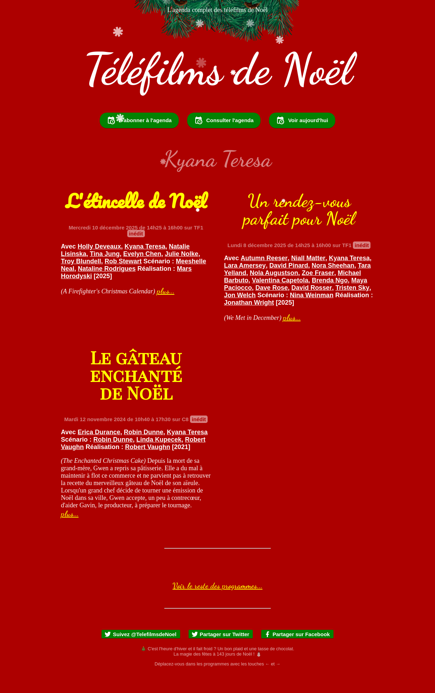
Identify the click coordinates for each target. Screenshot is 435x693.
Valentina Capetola (280, 299)
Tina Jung (105, 272)
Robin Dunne (143, 451)
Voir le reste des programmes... (217, 604)
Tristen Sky (352, 306)
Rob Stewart (123, 280)
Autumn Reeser (264, 277)
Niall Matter (308, 277)
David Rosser (312, 306)
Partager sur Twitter (220, 653)
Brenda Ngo (330, 299)
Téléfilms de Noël (217, 69)
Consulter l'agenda (223, 139)
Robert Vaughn (147, 466)
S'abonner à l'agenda (139, 139)
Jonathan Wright (249, 321)
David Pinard (288, 284)
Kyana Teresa (144, 265)
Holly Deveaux (99, 265)
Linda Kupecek (159, 458)
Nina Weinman (311, 314)
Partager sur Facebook (297, 653)
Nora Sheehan (333, 284)
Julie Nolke (181, 272)
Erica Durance (99, 451)
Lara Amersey (244, 284)
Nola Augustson (274, 291)
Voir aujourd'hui (302, 139)
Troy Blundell (81, 280)
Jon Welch (240, 314)
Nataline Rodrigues (107, 287)
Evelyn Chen (142, 272)
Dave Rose (272, 306)
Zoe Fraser (318, 291)
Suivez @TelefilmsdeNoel (140, 653)
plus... (165, 310)
